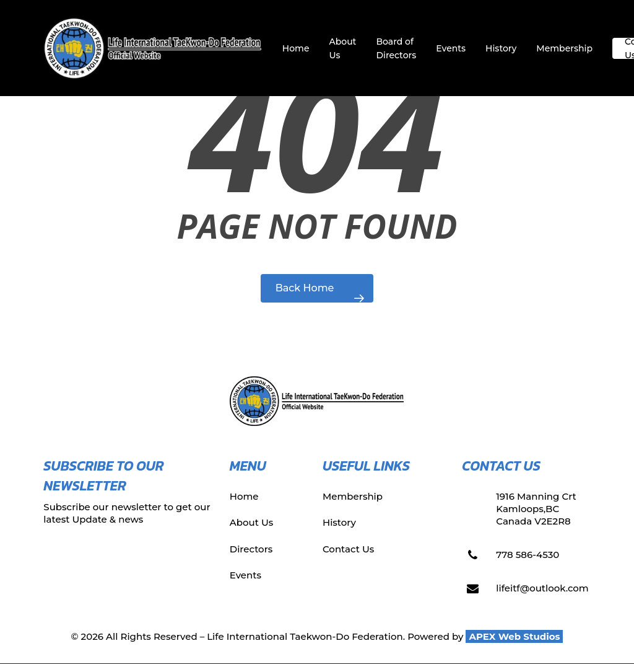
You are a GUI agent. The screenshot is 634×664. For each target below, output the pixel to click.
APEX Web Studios (514, 636)
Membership (353, 496)
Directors (251, 549)
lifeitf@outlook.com (542, 588)
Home (244, 496)
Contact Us (348, 549)
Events (245, 575)
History (339, 522)
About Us (252, 522)
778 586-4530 (527, 554)
